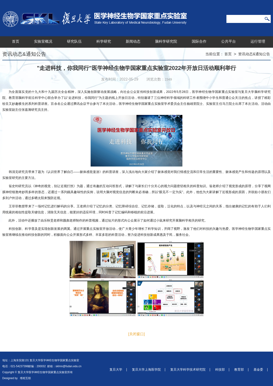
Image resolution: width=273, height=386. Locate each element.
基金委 (258, 369)
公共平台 (228, 41)
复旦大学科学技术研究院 (188, 369)
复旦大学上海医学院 (146, 369)
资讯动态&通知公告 (254, 54)
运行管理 (258, 41)
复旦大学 (115, 369)
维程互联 (25, 378)
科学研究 (103, 41)
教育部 (239, 369)
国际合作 (199, 41)
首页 (15, 41)
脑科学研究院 (166, 41)
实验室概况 (43, 41)
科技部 (220, 369)
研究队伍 (74, 41)
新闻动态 (133, 41)
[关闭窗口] (136, 334)
